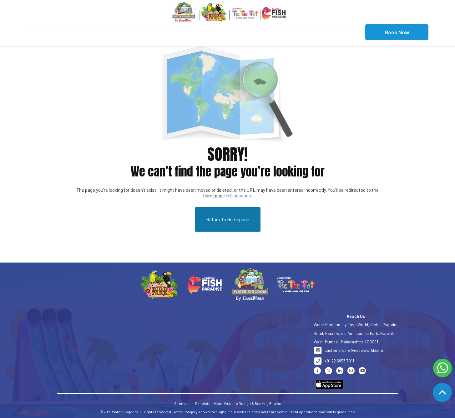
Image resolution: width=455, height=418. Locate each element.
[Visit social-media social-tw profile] (328, 370)
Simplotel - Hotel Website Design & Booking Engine (238, 403)
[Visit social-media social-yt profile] (362, 370)
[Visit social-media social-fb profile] (317, 370)
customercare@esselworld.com (354, 350)
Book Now (397, 32)
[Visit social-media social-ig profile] (351, 370)
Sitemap (181, 403)
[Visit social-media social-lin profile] (339, 370)
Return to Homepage (227, 219)
